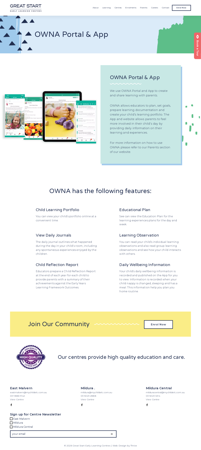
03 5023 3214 (153, 395)
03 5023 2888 (88, 395)
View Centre (17, 398)
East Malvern (20, 418)
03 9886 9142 (17, 395)
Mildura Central (21, 426)
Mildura (16, 422)
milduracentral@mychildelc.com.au (165, 392)
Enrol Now (181, 8)
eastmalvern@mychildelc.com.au (28, 392)
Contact (165, 7)
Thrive (133, 445)
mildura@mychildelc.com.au (96, 392)
